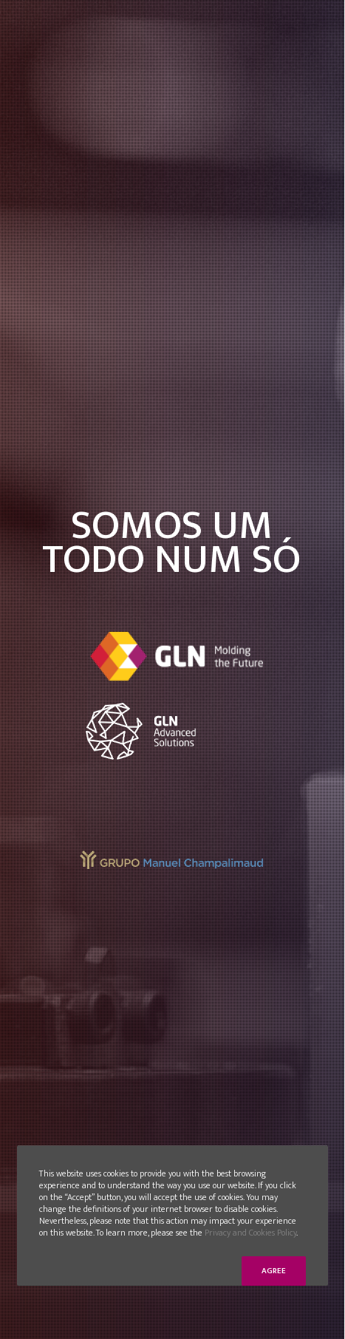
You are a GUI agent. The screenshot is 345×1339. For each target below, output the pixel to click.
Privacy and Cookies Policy (250, 1232)
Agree (274, 1271)
